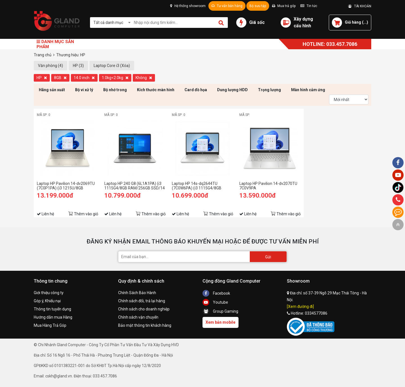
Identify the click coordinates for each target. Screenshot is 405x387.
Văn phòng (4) (50, 65)
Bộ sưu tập (257, 6)
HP (42, 77)
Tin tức (308, 6)
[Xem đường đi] (300, 306)
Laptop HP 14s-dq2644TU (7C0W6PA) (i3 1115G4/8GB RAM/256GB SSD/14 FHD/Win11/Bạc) (196, 185)
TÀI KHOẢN (359, 6)
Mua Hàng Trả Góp (50, 325)
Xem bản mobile (220, 322)
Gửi (268, 257)
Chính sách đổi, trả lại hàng (141, 301)
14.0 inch (84, 77)
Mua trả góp (284, 6)
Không (144, 77)
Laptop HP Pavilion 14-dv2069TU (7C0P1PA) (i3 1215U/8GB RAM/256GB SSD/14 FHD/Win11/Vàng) (66, 185)
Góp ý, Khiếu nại (47, 301)
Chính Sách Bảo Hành (137, 292)
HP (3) (78, 65)
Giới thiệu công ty (49, 292)
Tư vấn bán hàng (227, 6)
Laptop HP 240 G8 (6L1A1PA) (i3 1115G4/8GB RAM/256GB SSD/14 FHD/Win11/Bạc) (134, 185)
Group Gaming (220, 311)
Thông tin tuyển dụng (52, 309)
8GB (60, 77)
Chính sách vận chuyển (138, 317)
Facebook (216, 293)
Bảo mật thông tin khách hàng (144, 325)
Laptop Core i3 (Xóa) (112, 65)
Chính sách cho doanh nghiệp (144, 309)
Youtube (215, 302)
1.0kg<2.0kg (115, 77)
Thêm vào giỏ (86, 214)
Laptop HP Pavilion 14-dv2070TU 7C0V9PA (268, 185)
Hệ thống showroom (188, 6)
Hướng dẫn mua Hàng (53, 317)
